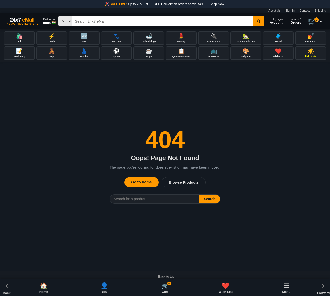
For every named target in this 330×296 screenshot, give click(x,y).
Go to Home (141, 183)
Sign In (290, 10)
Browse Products (184, 183)
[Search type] (65, 21)
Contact (305, 10)
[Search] (162, 21)
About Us (274, 10)
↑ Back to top (165, 277)
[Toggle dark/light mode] (310, 53)
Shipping (320, 10)
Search (209, 200)
